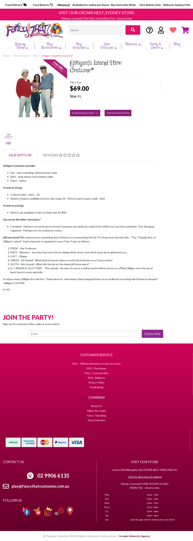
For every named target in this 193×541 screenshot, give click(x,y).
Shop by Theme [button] (22, 46)
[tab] (20, 155)
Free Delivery (16, 4)
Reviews (61, 155)
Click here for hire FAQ (117, 112)
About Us (96, 406)
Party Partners (96, 420)
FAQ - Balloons (96, 377)
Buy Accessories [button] (51, 46)
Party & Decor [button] (157, 46)
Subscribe (152, 334)
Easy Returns (43, 4)
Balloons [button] (133, 44)
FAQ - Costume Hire (96, 373)
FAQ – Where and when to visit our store (96, 363)
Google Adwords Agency (134, 536)
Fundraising (96, 387)
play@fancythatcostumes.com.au (40, 486)
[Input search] (97, 30)
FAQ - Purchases (96, 368)
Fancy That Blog (96, 415)
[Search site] (132, 30)
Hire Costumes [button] (109, 46)
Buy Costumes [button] (81, 46)
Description (20, 155)
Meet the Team (96, 410)
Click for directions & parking (145, 476)
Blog (177, 44)
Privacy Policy (96, 382)
